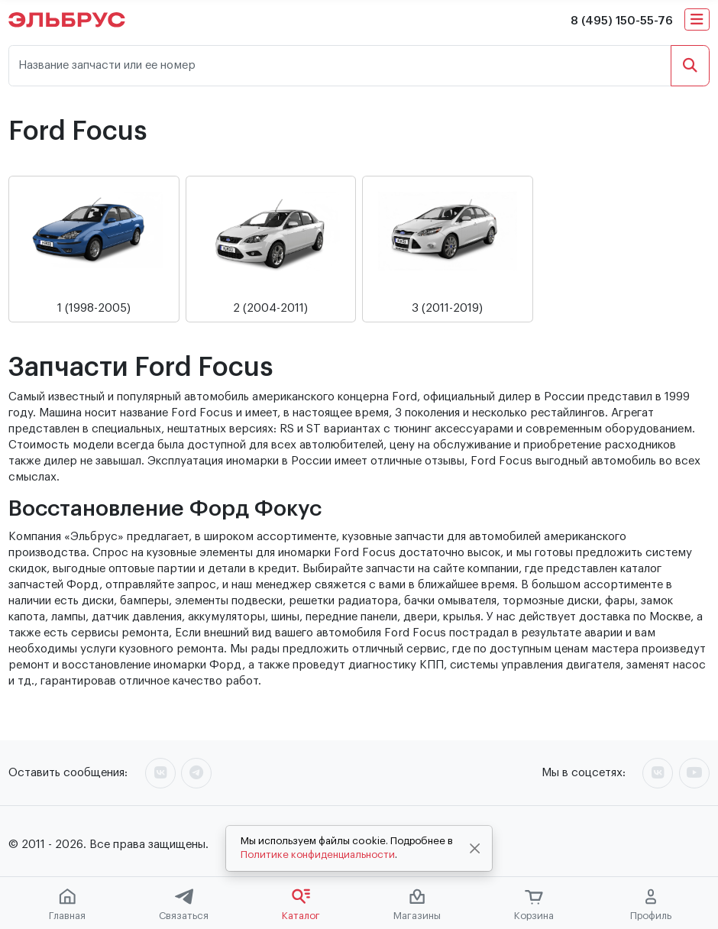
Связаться (184, 905)
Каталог (301, 905)
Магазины (417, 905)
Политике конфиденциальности (318, 854)
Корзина (534, 905)
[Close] (475, 848)
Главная (67, 905)
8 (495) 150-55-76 (622, 21)
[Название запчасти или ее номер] (339, 66)
